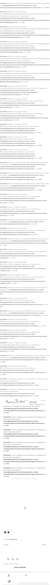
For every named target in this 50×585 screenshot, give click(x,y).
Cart (5, 581)
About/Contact (17, 478)
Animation (26, 478)
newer (7, 544)
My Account (8, 575)
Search (26, 575)
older (43, 544)
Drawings (34, 478)
